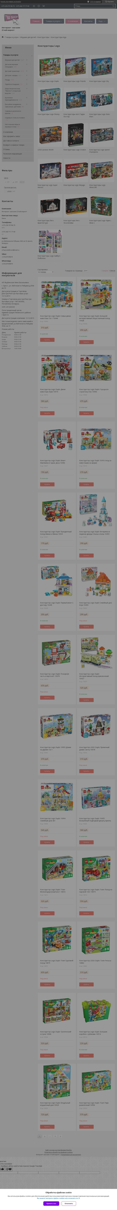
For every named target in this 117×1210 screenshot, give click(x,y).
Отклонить (69, 1203)
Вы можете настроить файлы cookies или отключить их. (57, 1198)
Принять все (51, 1203)
